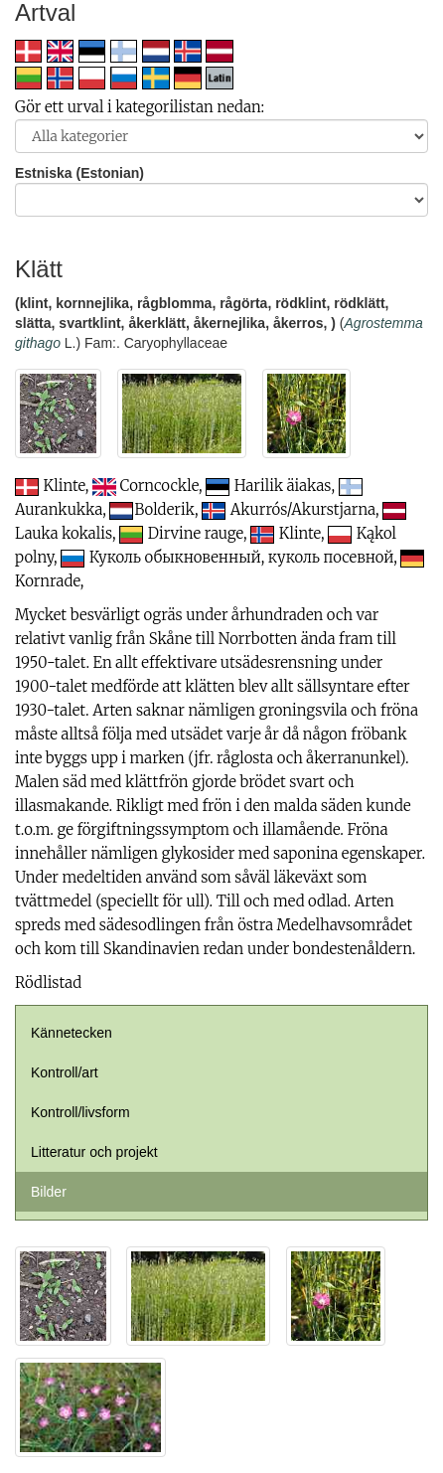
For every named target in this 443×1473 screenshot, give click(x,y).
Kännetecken (71, 1033)
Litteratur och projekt (94, 1152)
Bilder (49, 1192)
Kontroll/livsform (80, 1112)
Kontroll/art (64, 1072)
